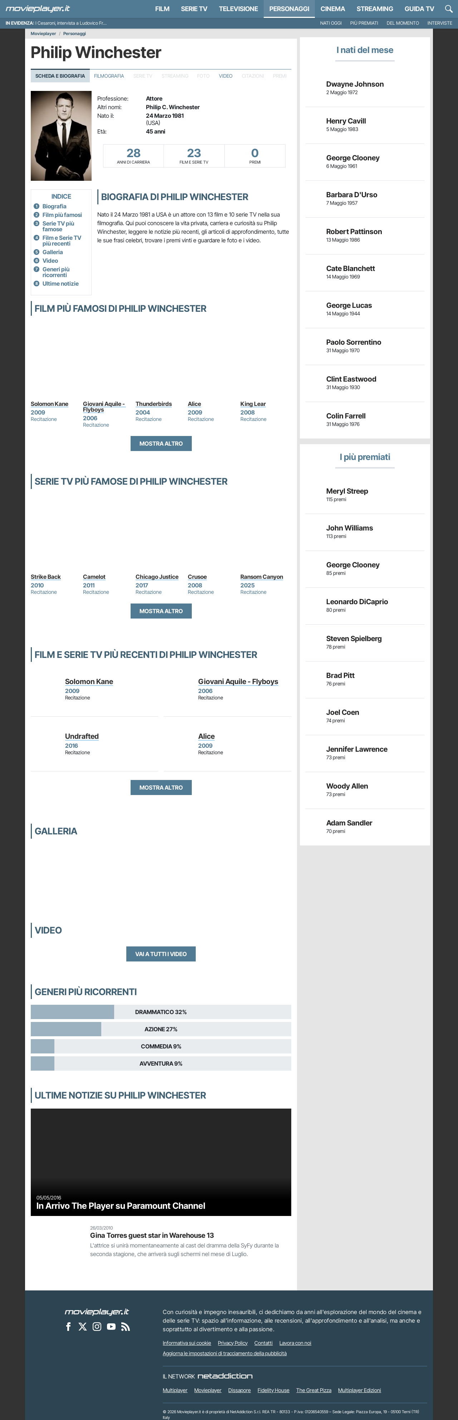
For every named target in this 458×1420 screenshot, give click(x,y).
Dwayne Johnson (355, 84)
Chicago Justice (157, 576)
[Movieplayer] (97, 1311)
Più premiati (364, 23)
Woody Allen (347, 786)
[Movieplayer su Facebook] (68, 1326)
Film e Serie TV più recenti (62, 240)
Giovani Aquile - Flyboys (104, 406)
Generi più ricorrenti (56, 272)
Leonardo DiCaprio (357, 601)
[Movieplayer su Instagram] (97, 1326)
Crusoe (197, 576)
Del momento (403, 23)
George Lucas (349, 305)
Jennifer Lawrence (357, 749)
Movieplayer (43, 33)
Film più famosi (62, 214)
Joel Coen (342, 712)
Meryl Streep (347, 491)
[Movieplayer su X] (82, 1326)
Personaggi (74, 33)
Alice (194, 403)
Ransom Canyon (261, 576)
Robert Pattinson (354, 231)
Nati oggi (331, 23)
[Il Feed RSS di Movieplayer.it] (125, 1326)
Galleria (53, 252)
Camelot (94, 576)
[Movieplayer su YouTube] (111, 1326)
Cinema (333, 9)
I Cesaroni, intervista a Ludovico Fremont (75, 23)
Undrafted (82, 736)
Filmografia (109, 76)
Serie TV (194, 9)
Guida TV (419, 9)
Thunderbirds (154, 403)
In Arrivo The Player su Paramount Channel (120, 1206)
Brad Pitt (340, 675)
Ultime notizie (61, 283)
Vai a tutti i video (161, 954)
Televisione (238, 9)
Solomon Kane (49, 403)
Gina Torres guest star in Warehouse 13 (152, 1235)
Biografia (55, 206)
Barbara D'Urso (351, 194)
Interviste (440, 23)
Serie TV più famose (58, 226)
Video (226, 76)
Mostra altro (161, 443)
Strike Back (46, 576)
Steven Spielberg (354, 638)
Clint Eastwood (351, 379)
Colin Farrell (346, 416)
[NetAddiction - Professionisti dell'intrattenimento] (225, 1376)
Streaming (375, 9)
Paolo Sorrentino (353, 342)
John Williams (349, 528)
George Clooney (353, 158)
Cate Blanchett (350, 268)
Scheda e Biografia (60, 76)
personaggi (289, 9)
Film (162, 9)
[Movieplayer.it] (38, 9)
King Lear (253, 403)
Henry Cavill (346, 121)
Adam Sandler (349, 823)
